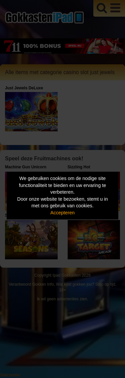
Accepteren (62, 212)
